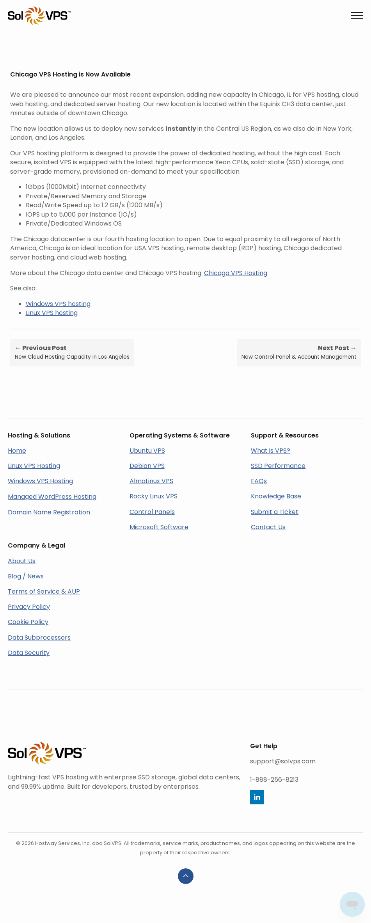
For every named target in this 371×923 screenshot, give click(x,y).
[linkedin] (257, 797)
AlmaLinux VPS (151, 481)
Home (17, 450)
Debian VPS (147, 465)
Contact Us (268, 527)
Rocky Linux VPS (154, 496)
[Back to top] (185, 876)
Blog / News (26, 576)
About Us (22, 561)
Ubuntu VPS (147, 450)
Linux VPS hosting (52, 312)
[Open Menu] (357, 15)
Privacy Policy (29, 606)
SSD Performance (278, 465)
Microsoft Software (159, 527)
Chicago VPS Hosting (235, 273)
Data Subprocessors (39, 637)
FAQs (259, 481)
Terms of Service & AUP (44, 591)
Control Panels (152, 511)
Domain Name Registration (49, 512)
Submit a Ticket (274, 511)
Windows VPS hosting (58, 303)
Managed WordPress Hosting (52, 496)
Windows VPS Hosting (40, 481)
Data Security (29, 652)
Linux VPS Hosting (34, 465)
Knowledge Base (276, 496)
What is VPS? (270, 450)
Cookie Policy (28, 621)
